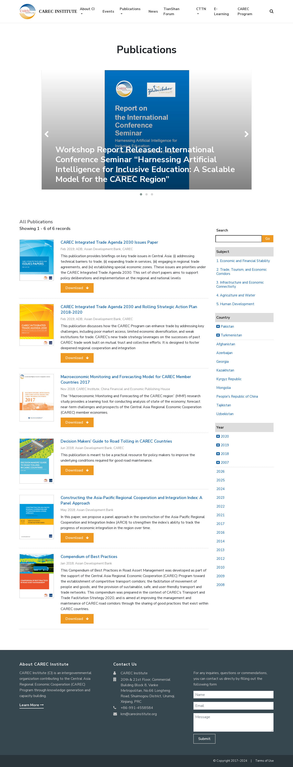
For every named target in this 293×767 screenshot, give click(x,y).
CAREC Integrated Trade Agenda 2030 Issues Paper (109, 242)
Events (108, 11)
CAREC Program (245, 12)
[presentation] (47, 134)
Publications (130, 9)
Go (267, 238)
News (153, 11)
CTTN (201, 9)
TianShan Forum (171, 12)
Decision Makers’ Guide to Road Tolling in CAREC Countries (116, 441)
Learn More (31, 705)
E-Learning (221, 12)
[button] (141, 194)
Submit (204, 738)
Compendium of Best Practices (89, 556)
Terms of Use (264, 761)
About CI (87, 9)
